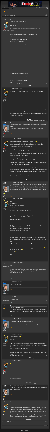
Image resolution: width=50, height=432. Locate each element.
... (6, 15)
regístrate (12, 7)
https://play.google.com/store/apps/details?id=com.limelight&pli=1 (29, 211)
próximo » (47, 14)
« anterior (44, 14)
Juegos (39, 7)
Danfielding (5, 122)
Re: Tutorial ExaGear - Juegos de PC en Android (17, 19)
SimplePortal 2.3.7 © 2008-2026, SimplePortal (25, 430)
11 (7, 15)
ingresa (10, 7)
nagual (5, 19)
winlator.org (11, 340)
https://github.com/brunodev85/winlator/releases (15, 378)
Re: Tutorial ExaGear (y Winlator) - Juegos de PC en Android (19, 333)
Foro (37, 7)
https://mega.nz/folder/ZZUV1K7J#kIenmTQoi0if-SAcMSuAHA (17, 80)
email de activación (18, 7)
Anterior (5, 15)
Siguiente (12, 15)
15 (10, 15)
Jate (4, 262)
